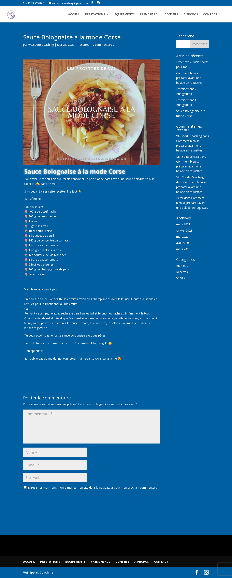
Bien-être (182, 266)
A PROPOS (191, 14)
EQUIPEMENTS (124, 14)
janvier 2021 (184, 230)
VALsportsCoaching (41, 45)
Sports (180, 278)
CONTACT (210, 14)
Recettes (83, 45)
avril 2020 (182, 243)
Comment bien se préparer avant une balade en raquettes (189, 78)
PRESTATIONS (95, 14)
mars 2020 (183, 249)
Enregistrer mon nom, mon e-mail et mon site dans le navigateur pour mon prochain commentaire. (93, 487)
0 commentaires (103, 45)
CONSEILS (171, 14)
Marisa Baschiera (187, 157)
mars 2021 (183, 224)
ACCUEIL (74, 14)
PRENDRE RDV (149, 14)
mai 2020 (182, 236)
